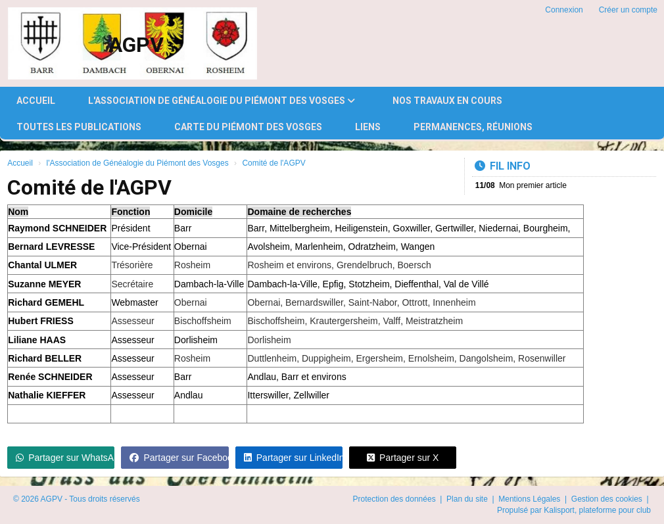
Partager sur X (403, 457)
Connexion (563, 9)
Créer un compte (628, 9)
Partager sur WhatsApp (65, 457)
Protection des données (395, 499)
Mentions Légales (530, 499)
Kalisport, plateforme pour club (597, 510)
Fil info (503, 166)
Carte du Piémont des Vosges (248, 127)
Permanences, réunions (473, 127)
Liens (368, 127)
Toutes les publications (78, 127)
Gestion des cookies (607, 499)
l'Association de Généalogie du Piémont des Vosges (221, 100)
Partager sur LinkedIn (293, 457)
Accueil (35, 100)
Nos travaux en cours (447, 100)
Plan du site (468, 499)
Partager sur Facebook (179, 457)
